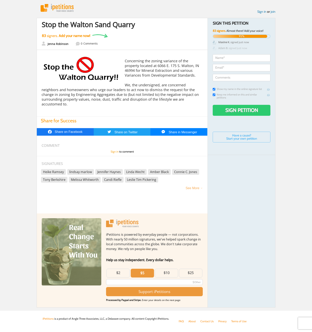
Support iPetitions (154, 291)
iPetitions (57, 8)
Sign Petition (241, 110)
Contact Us (207, 321)
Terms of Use (239, 321)
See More (192, 188)
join (273, 12)
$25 (191, 272)
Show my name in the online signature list (237, 89)
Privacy (222, 321)
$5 (142, 273)
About (192, 321)
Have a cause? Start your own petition (241, 136)
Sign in (261, 12)
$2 (118, 272)
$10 (167, 272)
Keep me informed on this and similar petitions (235, 96)
